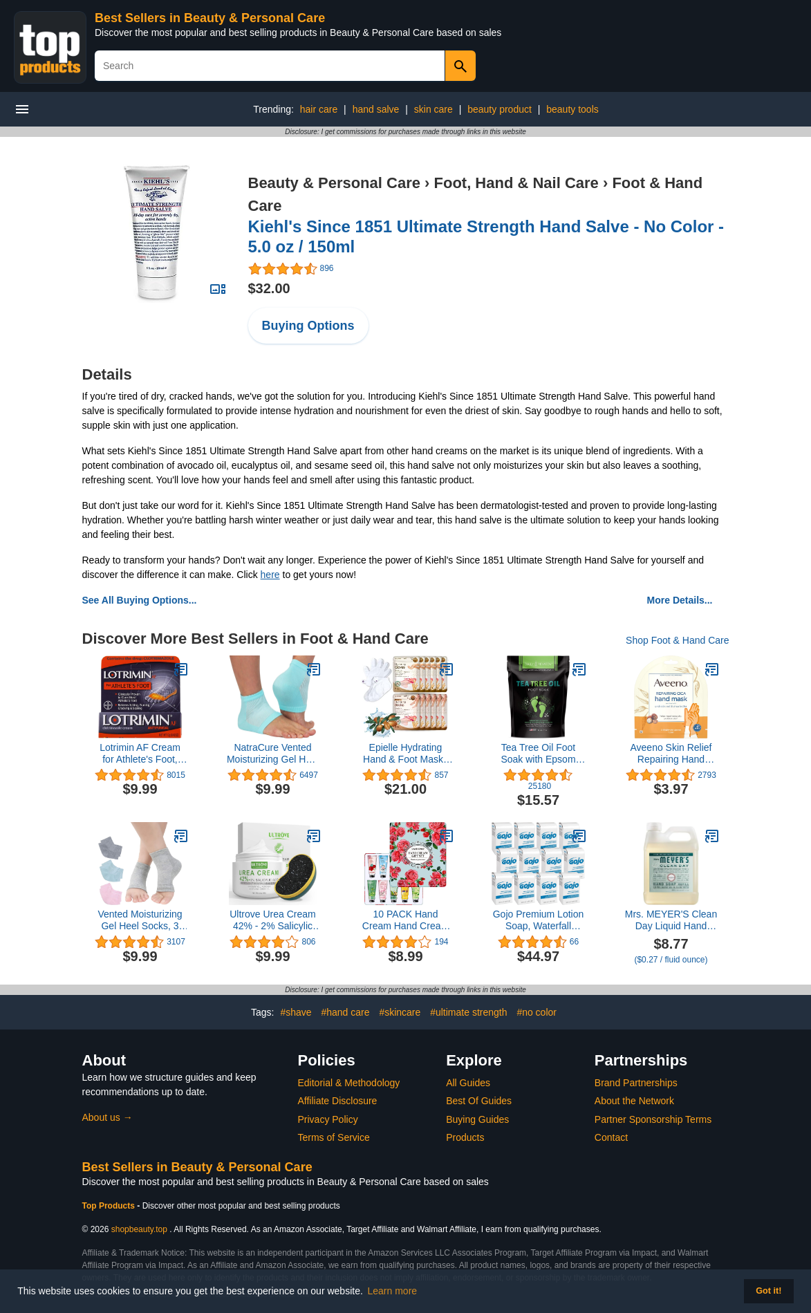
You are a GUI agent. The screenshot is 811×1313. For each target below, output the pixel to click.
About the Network (634, 1100)
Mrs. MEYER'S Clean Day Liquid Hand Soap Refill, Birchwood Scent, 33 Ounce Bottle (671, 920)
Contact (611, 1137)
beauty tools (572, 109)
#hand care (345, 1012)
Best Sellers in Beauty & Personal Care (210, 18)
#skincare (399, 1012)
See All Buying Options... (139, 600)
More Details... (680, 600)
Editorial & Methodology (349, 1082)
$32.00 (269, 288)
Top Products (110, 1206)
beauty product (499, 109)
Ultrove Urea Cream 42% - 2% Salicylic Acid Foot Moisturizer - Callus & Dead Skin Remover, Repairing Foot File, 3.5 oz (272, 920)
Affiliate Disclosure (337, 1100)
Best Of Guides (479, 1100)
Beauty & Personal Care (334, 183)
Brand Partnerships (636, 1082)
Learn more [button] (393, 1290)
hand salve (376, 109)
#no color (536, 1012)
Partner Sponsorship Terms (653, 1119)
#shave (295, 1012)
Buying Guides (477, 1119)
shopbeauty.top (139, 1229)
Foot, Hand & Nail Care (516, 183)
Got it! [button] (768, 1291)
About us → (107, 1117)
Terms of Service (334, 1137)
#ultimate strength (468, 1012)
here (270, 574)
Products (465, 1137)
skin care (433, 109)
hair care (318, 109)
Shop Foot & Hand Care (677, 640)
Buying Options (308, 326)
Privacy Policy (328, 1119)
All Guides (468, 1082)
